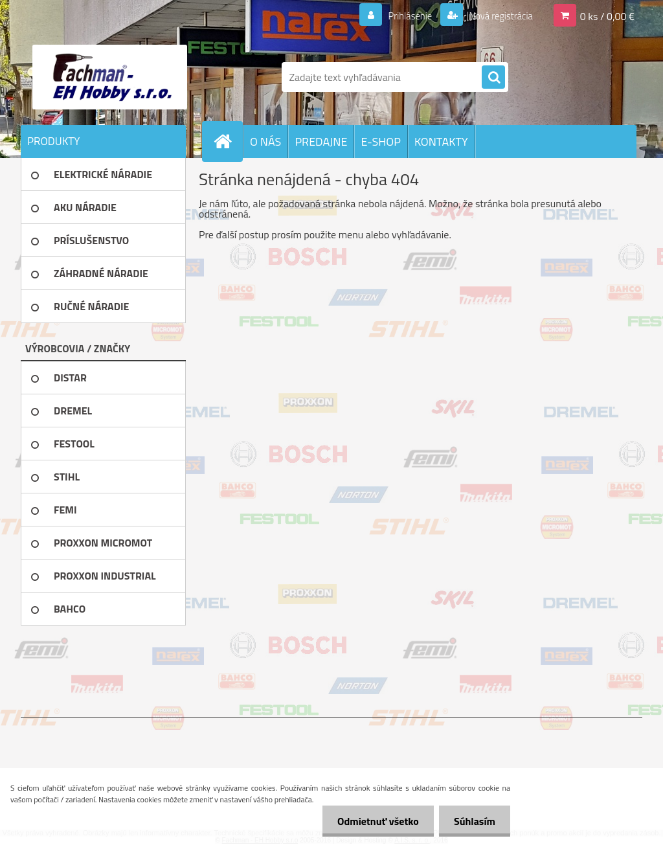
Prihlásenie (402, 15)
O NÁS (265, 141)
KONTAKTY (441, 141)
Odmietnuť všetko (374, 821)
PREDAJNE (321, 141)
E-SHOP (380, 141)
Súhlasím (473, 821)
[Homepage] (228, 141)
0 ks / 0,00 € (607, 15)
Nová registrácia (497, 15)
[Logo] (110, 77)
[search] (493, 77)
